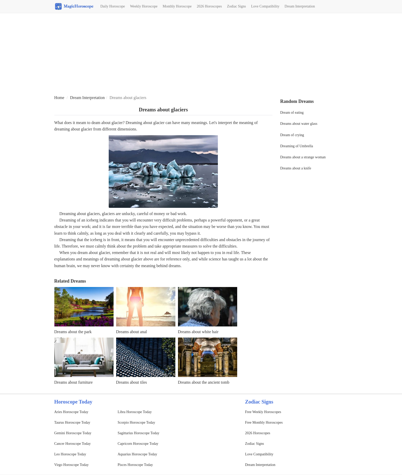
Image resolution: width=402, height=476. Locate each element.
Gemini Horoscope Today (72, 433)
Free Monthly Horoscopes (264, 422)
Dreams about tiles (131, 382)
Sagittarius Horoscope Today (138, 433)
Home (59, 97)
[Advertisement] (201, 54)
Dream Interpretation (300, 6)
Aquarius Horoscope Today (137, 454)
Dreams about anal (131, 332)
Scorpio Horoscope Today (136, 422)
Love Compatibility (265, 6)
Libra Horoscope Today (135, 412)
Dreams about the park (73, 332)
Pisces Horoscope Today (135, 465)
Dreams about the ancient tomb (203, 382)
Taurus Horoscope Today (72, 422)
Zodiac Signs (236, 6)
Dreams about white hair (198, 332)
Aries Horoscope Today (71, 412)
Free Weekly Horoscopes (263, 412)
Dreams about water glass (298, 124)
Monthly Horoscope (177, 6)
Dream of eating (292, 112)
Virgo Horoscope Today (71, 465)
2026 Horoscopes (209, 6)
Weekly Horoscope (144, 6)
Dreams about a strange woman (303, 157)
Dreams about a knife (295, 168)
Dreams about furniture (73, 382)
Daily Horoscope (112, 6)
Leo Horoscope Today (70, 454)
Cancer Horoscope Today (72, 444)
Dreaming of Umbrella (296, 146)
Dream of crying (292, 135)
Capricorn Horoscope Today (138, 444)
